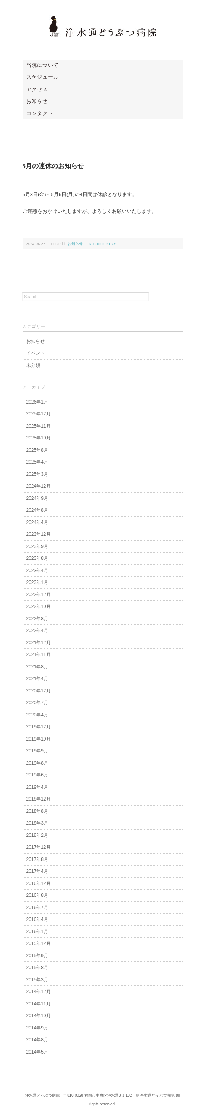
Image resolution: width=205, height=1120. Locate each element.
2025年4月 (37, 462)
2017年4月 (37, 871)
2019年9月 (37, 751)
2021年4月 (37, 678)
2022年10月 (38, 606)
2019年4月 (37, 787)
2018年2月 (37, 835)
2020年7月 (37, 702)
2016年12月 (38, 883)
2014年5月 (37, 1052)
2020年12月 (38, 691)
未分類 (33, 365)
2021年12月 (38, 642)
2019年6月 (37, 775)
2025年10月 (38, 438)
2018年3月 (37, 823)
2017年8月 (37, 859)
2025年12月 (38, 414)
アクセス (37, 89)
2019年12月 (38, 726)
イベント (35, 353)
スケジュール (42, 77)
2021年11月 (38, 654)
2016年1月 (37, 931)
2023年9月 (37, 546)
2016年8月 (37, 895)
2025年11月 (38, 426)
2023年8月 (37, 558)
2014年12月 (38, 991)
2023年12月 (38, 534)
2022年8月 (37, 618)
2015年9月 (37, 955)
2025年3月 (37, 474)
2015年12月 (38, 943)
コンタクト (40, 113)
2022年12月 (38, 594)
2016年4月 (37, 919)
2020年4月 (37, 715)
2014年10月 (38, 1015)
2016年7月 (37, 907)
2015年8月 (37, 967)
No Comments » (102, 244)
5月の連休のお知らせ (53, 166)
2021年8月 (37, 666)
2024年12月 (38, 486)
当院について (42, 65)
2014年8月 (37, 1039)
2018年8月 (37, 811)
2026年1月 (37, 402)
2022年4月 (37, 630)
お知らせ (37, 101)
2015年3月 (37, 979)
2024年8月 (37, 510)
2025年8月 (37, 450)
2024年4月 (37, 522)
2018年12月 (38, 799)
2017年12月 (38, 847)
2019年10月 (38, 739)
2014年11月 (38, 1004)
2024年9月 (37, 498)
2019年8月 (37, 763)
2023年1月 (37, 582)
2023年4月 (37, 570)
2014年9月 (37, 1028)
